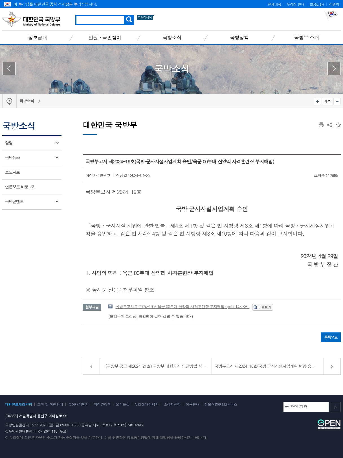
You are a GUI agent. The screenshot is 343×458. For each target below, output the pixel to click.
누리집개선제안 (147, 404)
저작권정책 (102, 404)
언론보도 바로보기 (20, 187)
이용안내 (192, 404)
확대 (317, 101)
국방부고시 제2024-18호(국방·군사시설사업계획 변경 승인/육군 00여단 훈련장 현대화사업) (278, 366)
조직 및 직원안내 (50, 404)
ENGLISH (317, 4)
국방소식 (172, 37)
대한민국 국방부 (31, 19)
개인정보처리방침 (18, 404)
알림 (8, 143)
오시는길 (122, 404)
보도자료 (12, 172)
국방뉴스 (12, 157)
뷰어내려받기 (78, 404)
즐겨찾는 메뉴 (338, 124)
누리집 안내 (295, 4)
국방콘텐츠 (14, 201)
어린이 (334, 4)
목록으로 (330, 337)
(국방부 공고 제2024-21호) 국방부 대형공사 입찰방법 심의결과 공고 (158, 366)
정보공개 (37, 37)
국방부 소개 (306, 37)
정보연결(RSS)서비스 (221, 404)
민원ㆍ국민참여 (105, 37)
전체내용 (275, 4)
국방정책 (239, 37)
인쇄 (321, 124)
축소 (337, 101)
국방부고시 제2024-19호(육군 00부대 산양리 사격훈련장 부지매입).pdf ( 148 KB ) (182, 306)
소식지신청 (172, 404)
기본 (327, 101)
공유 (329, 124)
